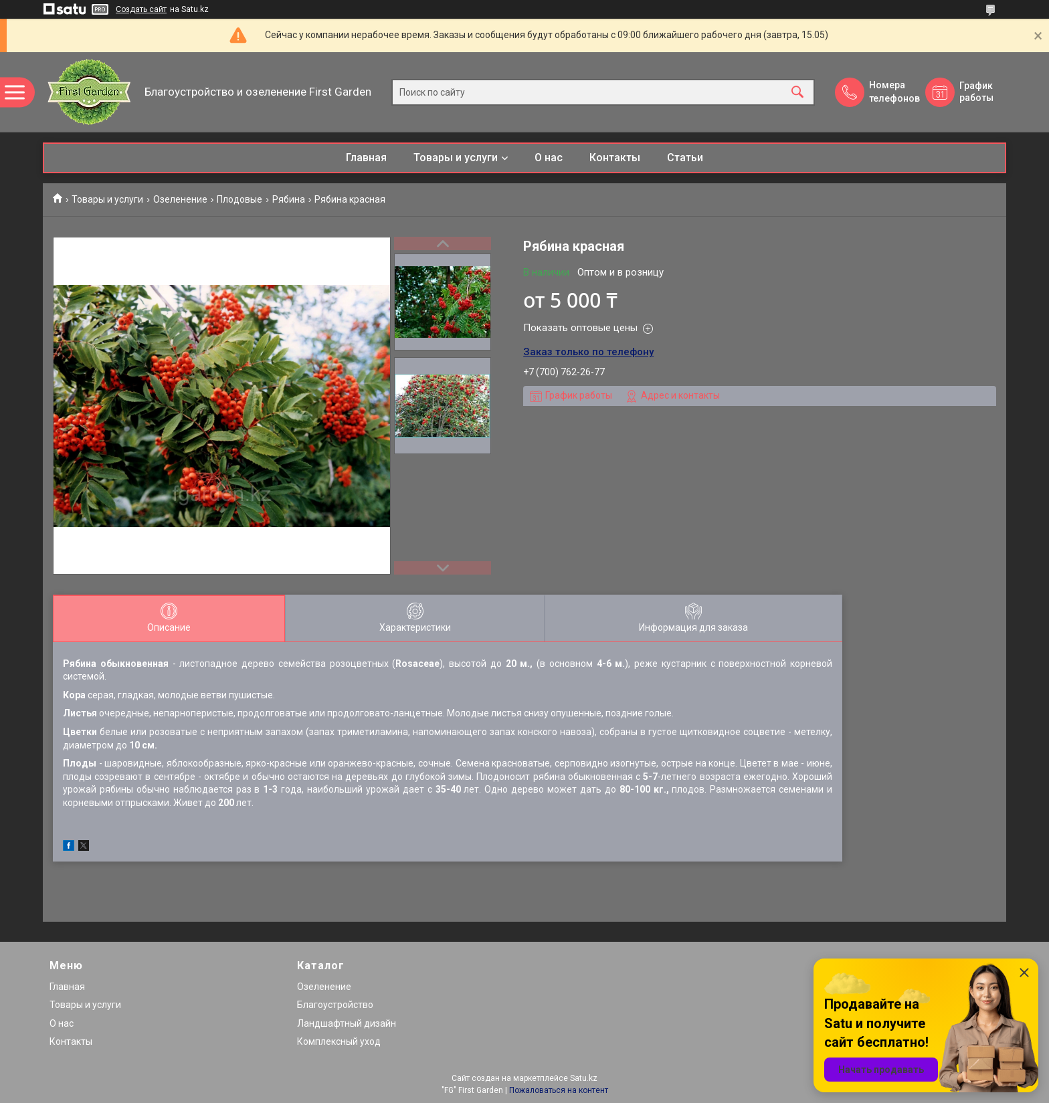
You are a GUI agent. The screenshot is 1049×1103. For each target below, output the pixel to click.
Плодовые (239, 199)
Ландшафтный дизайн (346, 1023)
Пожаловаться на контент (558, 1090)
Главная (366, 157)
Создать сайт (141, 9)
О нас (549, 157)
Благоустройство (335, 1004)
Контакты (614, 157)
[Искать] (797, 92)
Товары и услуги (455, 157)
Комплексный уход (339, 1041)
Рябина (288, 199)
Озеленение (180, 199)
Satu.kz (583, 1078)
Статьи (685, 157)
